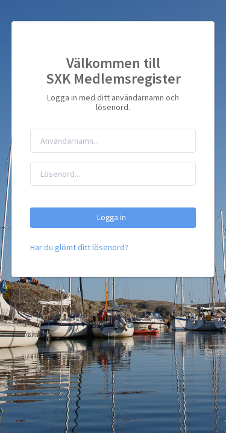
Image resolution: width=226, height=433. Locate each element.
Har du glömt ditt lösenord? (79, 247)
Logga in (113, 217)
